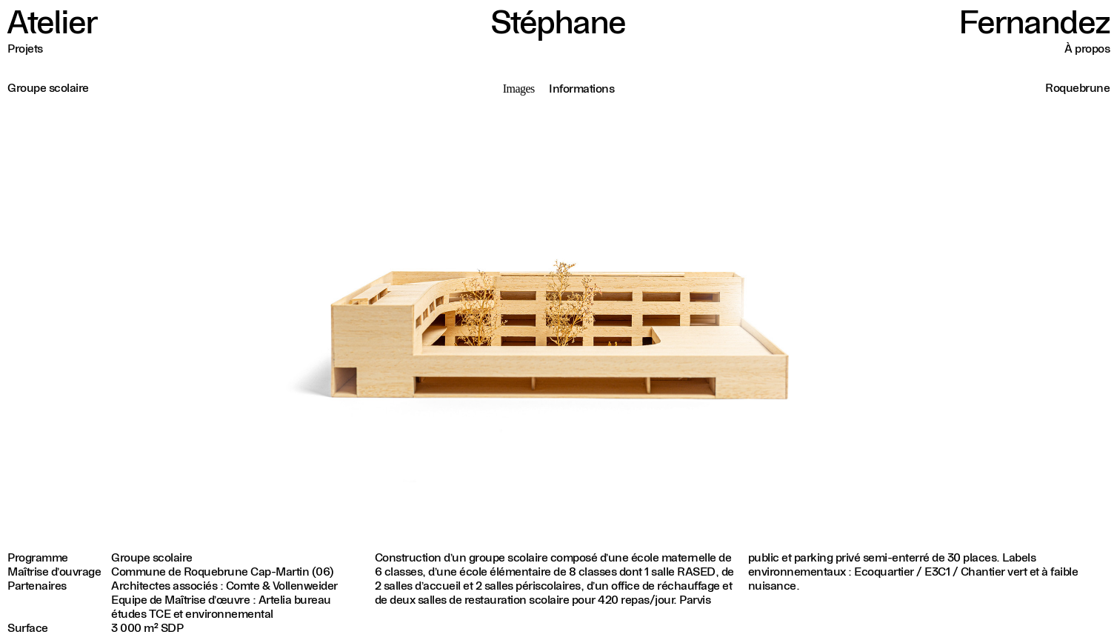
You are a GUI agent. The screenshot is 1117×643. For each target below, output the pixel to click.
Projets (25, 48)
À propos (1087, 48)
